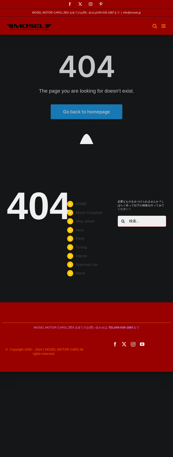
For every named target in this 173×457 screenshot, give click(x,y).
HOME (81, 204)
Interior (81, 256)
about (80, 273)
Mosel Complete (89, 213)
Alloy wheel (85, 221)
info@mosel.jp (132, 12)
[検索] (123, 221)
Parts (80, 239)
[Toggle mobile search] (155, 26)
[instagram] (133, 344)
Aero (80, 230)
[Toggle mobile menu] (164, 26)
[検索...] (142, 221)
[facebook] (115, 344)
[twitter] (124, 344)
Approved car (87, 264)
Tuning (81, 247)
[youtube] (142, 344)
